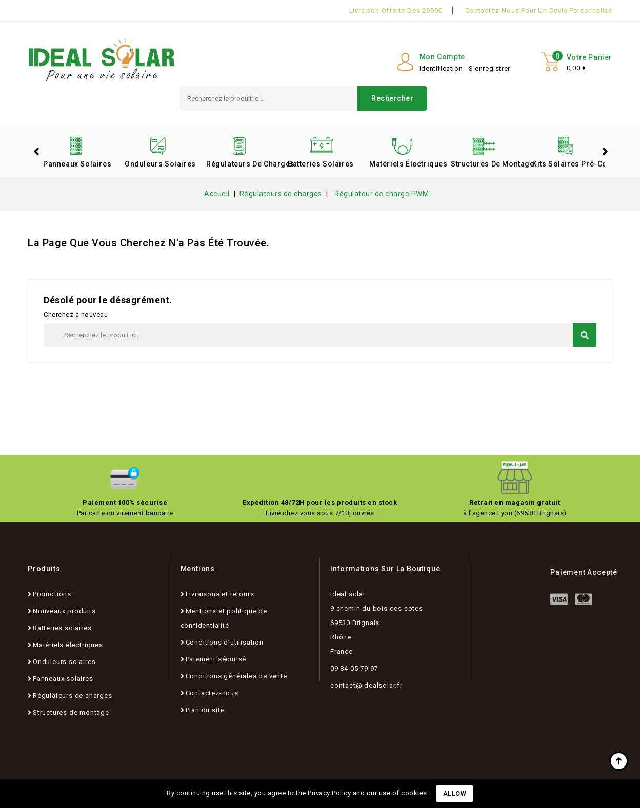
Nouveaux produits (64, 611)
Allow (455, 793)
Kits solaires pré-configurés (569, 164)
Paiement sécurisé (216, 659)
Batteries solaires (321, 164)
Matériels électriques (406, 164)
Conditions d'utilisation (225, 642)
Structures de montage (488, 164)
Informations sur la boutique (385, 569)
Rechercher (392, 98)
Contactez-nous (212, 693)
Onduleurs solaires (160, 164)
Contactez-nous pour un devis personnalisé (538, 10)
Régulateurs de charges (243, 164)
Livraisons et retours (220, 594)
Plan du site (205, 710)
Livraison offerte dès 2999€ (396, 10)
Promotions (52, 594)
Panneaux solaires (77, 164)
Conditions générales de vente (236, 676)
